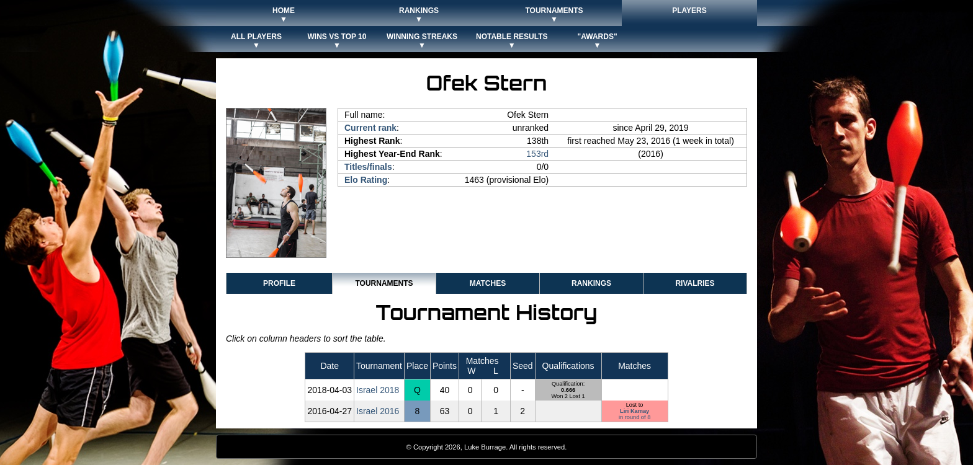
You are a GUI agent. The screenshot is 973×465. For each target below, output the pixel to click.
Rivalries (694, 283)
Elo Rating (365, 180)
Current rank (370, 128)
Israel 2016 (377, 411)
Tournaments (384, 283)
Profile (279, 283)
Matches (488, 283)
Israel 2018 (377, 390)
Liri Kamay (634, 411)
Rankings (591, 283)
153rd (537, 154)
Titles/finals (368, 167)
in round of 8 (634, 417)
